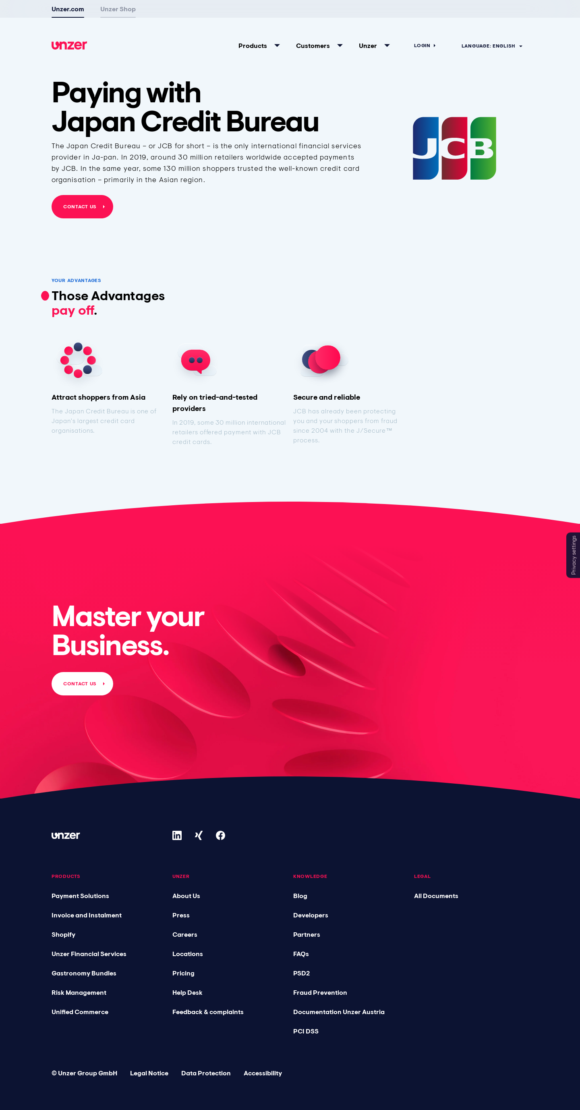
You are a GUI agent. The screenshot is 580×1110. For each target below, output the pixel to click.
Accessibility (263, 1073)
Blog (300, 895)
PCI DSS (306, 1031)
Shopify (63, 934)
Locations (187, 953)
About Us (186, 895)
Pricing (183, 973)
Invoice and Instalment (87, 915)
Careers (184, 934)
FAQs (301, 953)
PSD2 (301, 973)
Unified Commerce (80, 1011)
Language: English (488, 34)
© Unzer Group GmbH (84, 1073)
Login (422, 34)
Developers (310, 915)
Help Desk (187, 992)
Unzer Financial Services (89, 953)
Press (181, 915)
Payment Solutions (80, 895)
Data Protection (206, 1073)
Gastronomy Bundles (84, 973)
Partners (306, 934)
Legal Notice (149, 1073)
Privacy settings (573, 555)
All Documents (436, 895)
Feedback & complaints (208, 1011)
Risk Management (79, 992)
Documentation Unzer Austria (339, 1011)
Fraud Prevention (320, 992)
